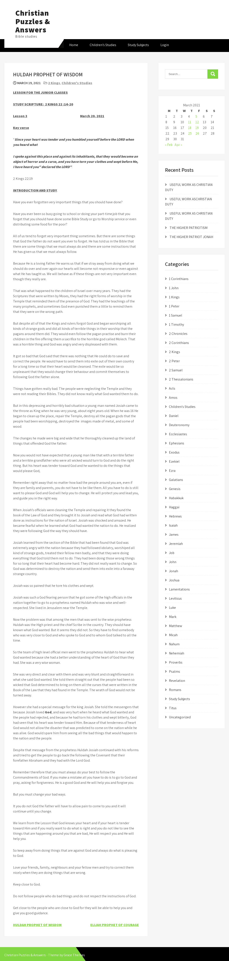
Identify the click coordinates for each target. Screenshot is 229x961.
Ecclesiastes (178, 434)
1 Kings (174, 297)
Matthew (175, 626)
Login (164, 45)
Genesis (174, 489)
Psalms (174, 671)
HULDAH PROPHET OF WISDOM (37, 925)
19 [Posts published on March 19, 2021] (197, 127)
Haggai (174, 507)
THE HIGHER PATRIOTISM (188, 227)
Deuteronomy (179, 425)
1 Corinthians (179, 279)
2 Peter (174, 361)
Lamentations (179, 589)
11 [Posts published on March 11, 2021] (189, 122)
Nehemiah (176, 653)
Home (73, 45)
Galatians (176, 479)
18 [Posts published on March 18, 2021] (189, 127)
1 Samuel (175, 315)
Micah (173, 635)
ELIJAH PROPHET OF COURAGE (114, 925)
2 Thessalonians (181, 379)
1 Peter (174, 306)
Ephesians (176, 443)
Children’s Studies (103, 45)
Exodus (174, 452)
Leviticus (175, 598)
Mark (172, 616)
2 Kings (54, 83)
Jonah (173, 571)
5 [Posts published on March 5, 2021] (196, 116)
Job (171, 553)
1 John (173, 288)
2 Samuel (176, 370)
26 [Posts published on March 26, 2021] (197, 133)
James (173, 534)
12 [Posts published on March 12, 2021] (197, 122)
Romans (175, 689)
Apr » (178, 144)
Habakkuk (176, 498)
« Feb (169, 144)
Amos (173, 397)
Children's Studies (77, 83)
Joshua (174, 580)
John (172, 562)
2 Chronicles (178, 333)
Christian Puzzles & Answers (32, 21)
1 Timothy (176, 324)
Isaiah (173, 525)
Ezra (172, 470)
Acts (172, 388)
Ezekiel (174, 461)
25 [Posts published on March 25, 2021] (190, 133)
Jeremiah (176, 543)
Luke (172, 607)
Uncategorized (180, 717)
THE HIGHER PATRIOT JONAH (191, 237)
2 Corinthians (179, 342)
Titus (173, 708)
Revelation (177, 680)
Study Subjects (138, 45)
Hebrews (175, 516)
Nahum (174, 644)
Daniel (173, 416)
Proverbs (175, 662)
